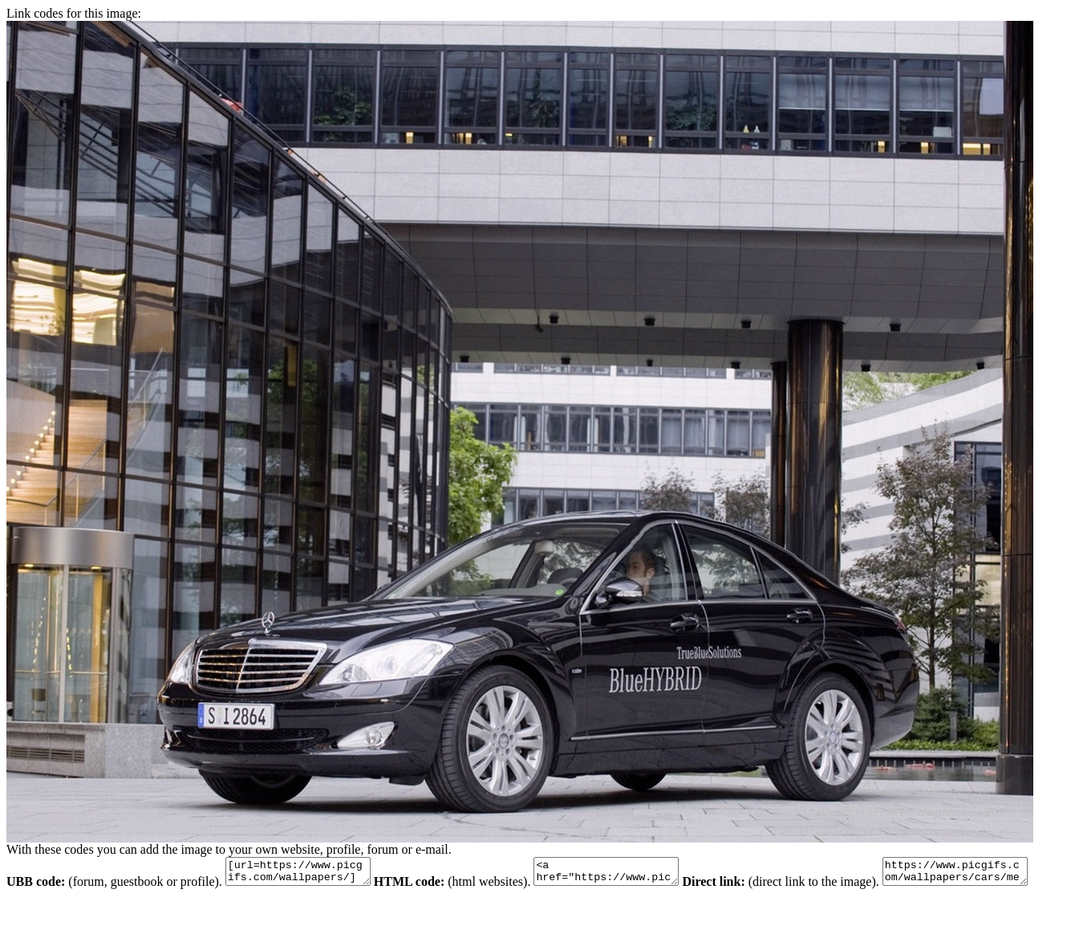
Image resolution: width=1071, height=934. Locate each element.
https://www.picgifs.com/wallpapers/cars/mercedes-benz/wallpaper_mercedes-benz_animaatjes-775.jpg (87, 911)
